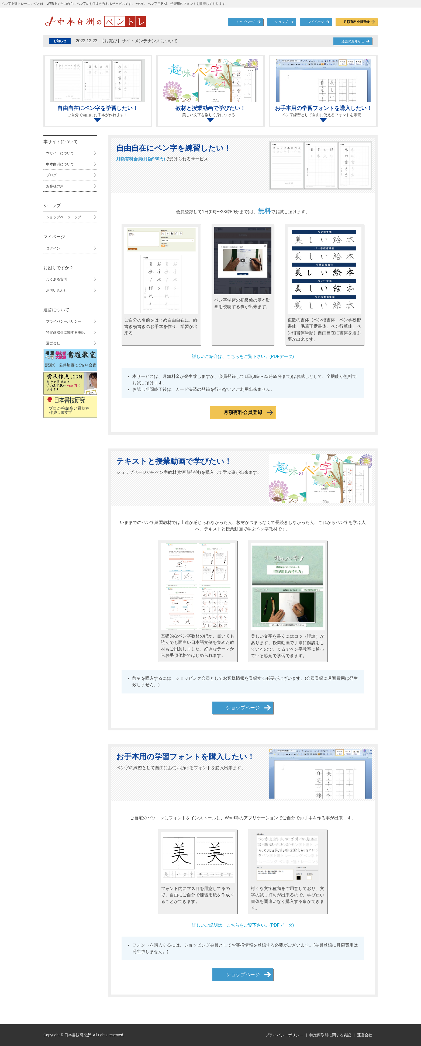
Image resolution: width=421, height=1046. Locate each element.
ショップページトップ (63, 217)
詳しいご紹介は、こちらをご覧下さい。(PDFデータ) (243, 356)
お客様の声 (55, 186)
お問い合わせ (56, 290)
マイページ (316, 22)
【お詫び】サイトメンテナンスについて (127, 41)
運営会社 (53, 343)
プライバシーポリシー (63, 321)
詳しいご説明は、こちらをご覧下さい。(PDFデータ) (243, 925)
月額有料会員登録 (357, 22)
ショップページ (243, 707)
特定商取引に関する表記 (65, 332)
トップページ (245, 22)
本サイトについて (60, 153)
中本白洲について (60, 164)
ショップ (281, 22)
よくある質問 (56, 279)
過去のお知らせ (352, 41)
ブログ (51, 175)
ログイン (53, 248)
